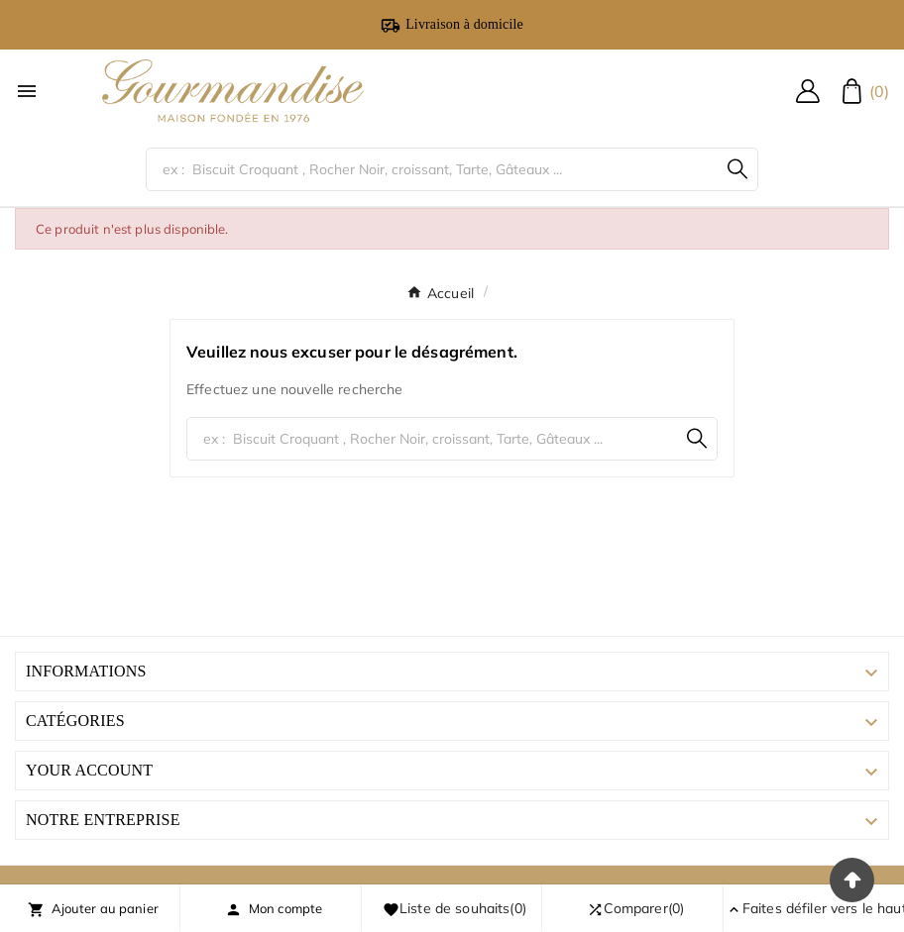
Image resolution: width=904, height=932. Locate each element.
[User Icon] (808, 91)
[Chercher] (432, 169)
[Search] (737, 168)
